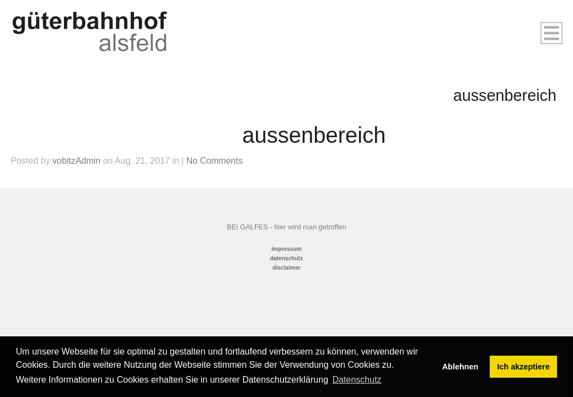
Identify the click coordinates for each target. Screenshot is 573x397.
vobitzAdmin (76, 160)
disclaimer (286, 268)
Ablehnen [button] (460, 366)
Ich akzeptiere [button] (523, 366)
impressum (286, 249)
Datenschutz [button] (357, 379)
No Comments (214, 160)
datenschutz (286, 258)
